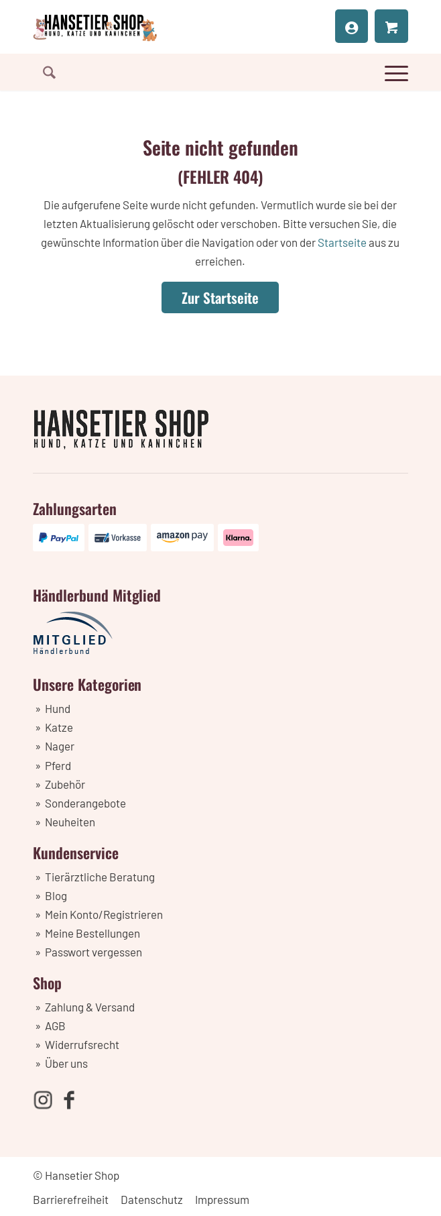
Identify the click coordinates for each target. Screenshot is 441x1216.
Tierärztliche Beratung (100, 876)
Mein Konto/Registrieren (104, 914)
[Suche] (44, 72)
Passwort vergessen (93, 951)
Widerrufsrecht (82, 1044)
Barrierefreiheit (71, 1199)
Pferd (58, 765)
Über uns (66, 1063)
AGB (55, 1025)
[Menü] (391, 70)
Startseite (342, 242)
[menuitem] (44, 72)
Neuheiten (70, 821)
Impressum (222, 1199)
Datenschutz (152, 1199)
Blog (56, 895)
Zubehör (65, 784)
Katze (59, 727)
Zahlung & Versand (90, 1006)
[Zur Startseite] (220, 297)
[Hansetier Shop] (182, 27)
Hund (57, 708)
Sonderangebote (85, 803)
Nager (59, 746)
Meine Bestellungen (92, 933)
